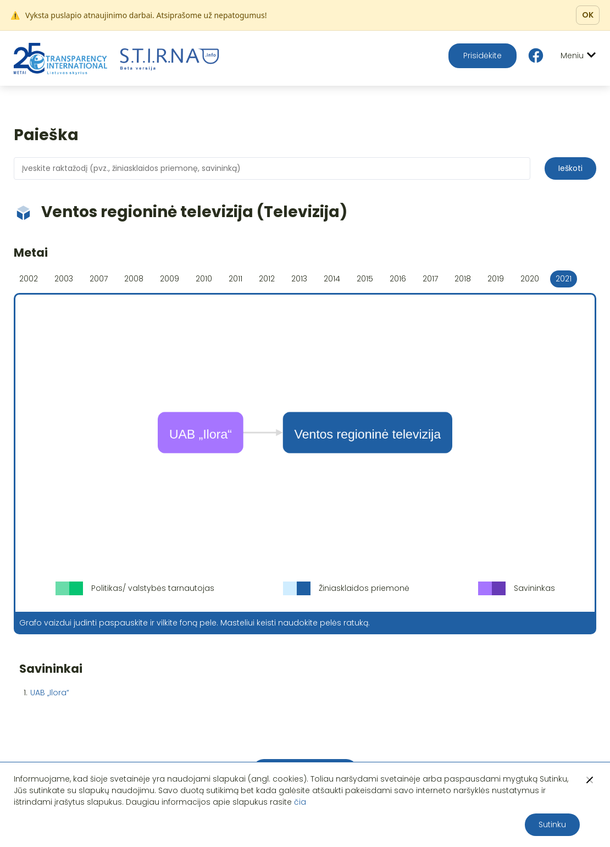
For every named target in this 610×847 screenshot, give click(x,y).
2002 (28, 278)
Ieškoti (570, 168)
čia (300, 801)
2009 (169, 278)
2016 (398, 278)
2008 (133, 278)
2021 (564, 278)
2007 (99, 278)
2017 (430, 278)
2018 (462, 278)
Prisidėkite (482, 55)
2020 (529, 278)
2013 (299, 278)
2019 (495, 278)
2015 (365, 278)
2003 (63, 278)
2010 (204, 278)
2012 (267, 278)
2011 (235, 278)
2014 (332, 278)
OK (588, 14)
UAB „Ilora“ (49, 692)
